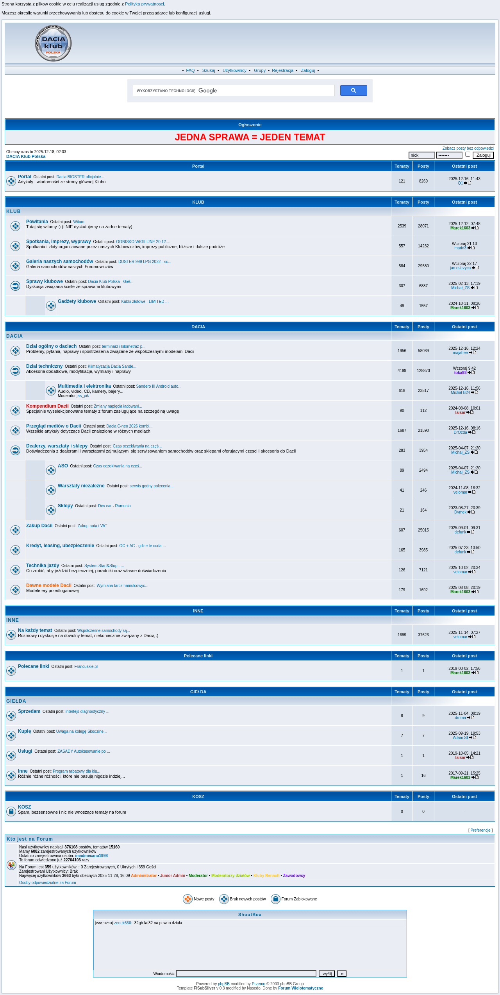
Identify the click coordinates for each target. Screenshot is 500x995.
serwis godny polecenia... (151, 486)
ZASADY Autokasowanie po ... (83, 751)
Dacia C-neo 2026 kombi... (129, 426)
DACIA (198, 326)
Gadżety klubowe (77, 301)
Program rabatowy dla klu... (76, 771)
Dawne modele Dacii (48, 585)
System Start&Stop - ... (104, 566)
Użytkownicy (234, 70)
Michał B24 (460, 392)
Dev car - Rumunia (114, 506)
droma (460, 718)
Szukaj (208, 70)
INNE (198, 610)
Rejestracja (282, 70)
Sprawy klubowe (44, 281)
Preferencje (481, 830)
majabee (460, 353)
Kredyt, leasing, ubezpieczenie (60, 545)
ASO (63, 466)
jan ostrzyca (460, 268)
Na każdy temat (35, 630)
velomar (461, 492)
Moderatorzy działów (230, 875)
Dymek (460, 512)
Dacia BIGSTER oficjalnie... (80, 177)
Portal (198, 166)
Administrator (144, 875)
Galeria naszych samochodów (59, 261)
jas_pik (83, 396)
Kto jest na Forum (30, 839)
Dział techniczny (44, 366)
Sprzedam (29, 711)
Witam (78, 222)
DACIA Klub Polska (25, 156)
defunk (460, 532)
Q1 (460, 183)
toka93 (460, 372)
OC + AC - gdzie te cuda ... (143, 546)
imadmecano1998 (91, 856)
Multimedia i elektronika (84, 386)
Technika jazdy (42, 565)
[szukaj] (233, 90)
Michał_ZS (460, 288)
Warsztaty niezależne (81, 486)
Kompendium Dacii (47, 406)
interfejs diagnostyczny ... (87, 711)
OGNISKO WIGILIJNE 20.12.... (143, 242)
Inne (23, 771)
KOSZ (198, 796)
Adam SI (460, 738)
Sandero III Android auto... (159, 386)
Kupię (24, 731)
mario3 (460, 248)
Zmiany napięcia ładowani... (118, 406)
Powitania (37, 221)
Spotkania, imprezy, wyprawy (58, 241)
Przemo (258, 984)
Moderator (198, 875)
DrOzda (460, 432)
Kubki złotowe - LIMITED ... (145, 301)
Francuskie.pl (86, 666)
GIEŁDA (198, 691)
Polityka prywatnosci (144, 4)
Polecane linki (198, 655)
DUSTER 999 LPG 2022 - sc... (144, 261)
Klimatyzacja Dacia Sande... (112, 366)
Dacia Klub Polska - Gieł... (111, 281)
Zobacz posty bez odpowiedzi (468, 148)
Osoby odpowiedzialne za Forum (47, 882)
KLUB (198, 202)
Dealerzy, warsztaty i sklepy (57, 446)
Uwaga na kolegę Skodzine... (81, 731)
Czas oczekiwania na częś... (137, 446)
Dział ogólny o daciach (51, 346)
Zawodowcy (294, 875)
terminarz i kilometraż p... (124, 346)
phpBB (224, 984)
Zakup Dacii (39, 525)
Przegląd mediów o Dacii (53, 426)
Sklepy (65, 505)
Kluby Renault (266, 875)
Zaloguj (308, 70)
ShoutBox (250, 914)
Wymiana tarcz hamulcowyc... (122, 585)
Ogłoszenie (250, 124)
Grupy (260, 70)
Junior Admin (172, 875)
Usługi (25, 751)
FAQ (190, 70)
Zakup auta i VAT (92, 526)
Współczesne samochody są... (103, 630)
